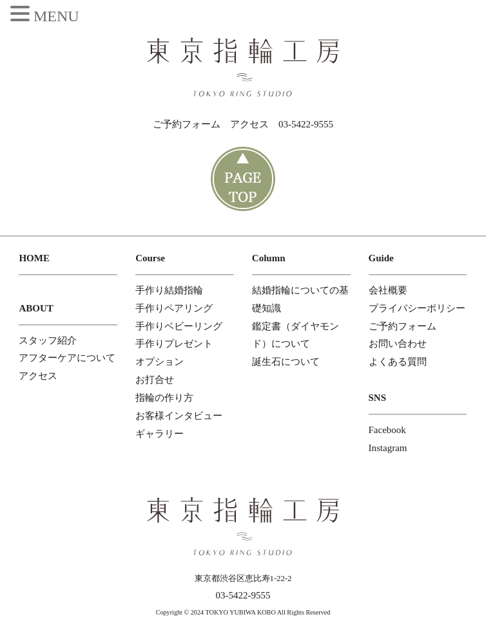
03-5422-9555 (305, 124)
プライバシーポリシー (417, 308)
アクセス (249, 124)
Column (269, 258)
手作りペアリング (174, 308)
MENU (56, 16)
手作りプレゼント (174, 343)
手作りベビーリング (178, 326)
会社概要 (388, 290)
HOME (34, 258)
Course (150, 258)
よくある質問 (398, 362)
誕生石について (286, 362)
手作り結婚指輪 (169, 290)
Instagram (388, 448)
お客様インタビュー (178, 416)
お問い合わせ (398, 343)
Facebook (387, 430)
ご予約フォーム (186, 124)
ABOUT (36, 308)
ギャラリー (159, 434)
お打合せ (154, 380)
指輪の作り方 (164, 398)
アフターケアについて (67, 358)
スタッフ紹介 (48, 340)
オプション (159, 362)
